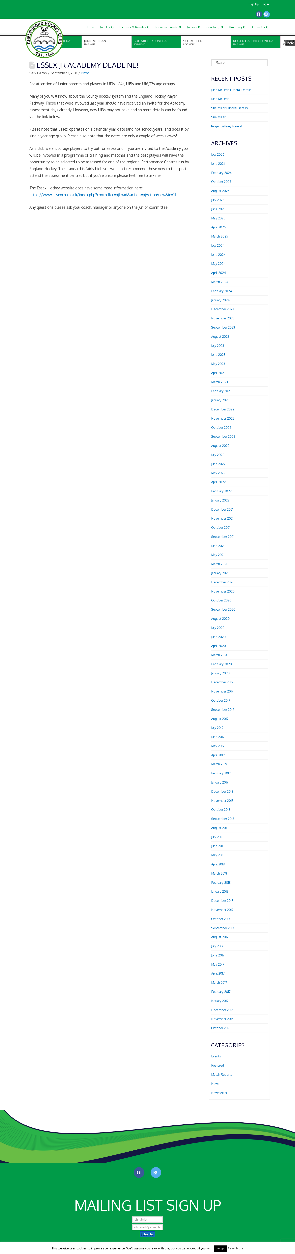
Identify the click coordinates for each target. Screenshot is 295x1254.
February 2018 (221, 882)
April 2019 (218, 755)
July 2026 (217, 154)
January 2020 (220, 673)
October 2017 (220, 919)
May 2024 (218, 264)
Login (265, 4)
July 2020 (217, 628)
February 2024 (221, 291)
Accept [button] (220, 1248)
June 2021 (217, 546)
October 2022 (221, 428)
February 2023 (221, 391)
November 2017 (222, 910)
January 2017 (219, 1001)
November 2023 (222, 318)
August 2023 (220, 336)
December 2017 (222, 901)
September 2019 (222, 710)
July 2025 (217, 200)
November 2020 (223, 591)
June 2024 (218, 255)
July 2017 (217, 946)
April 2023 (218, 373)
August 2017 (219, 937)
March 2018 (219, 873)
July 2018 (217, 837)
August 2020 (220, 619)
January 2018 (219, 891)
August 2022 (220, 446)
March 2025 (219, 236)
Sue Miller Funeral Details (229, 108)
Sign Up (254, 4)
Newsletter (219, 1093)
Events (216, 1056)
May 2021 (217, 555)
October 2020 (221, 600)
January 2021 (219, 573)
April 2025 (218, 227)
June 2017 (217, 955)
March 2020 (219, 655)
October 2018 (220, 810)
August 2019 (219, 719)
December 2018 (222, 791)
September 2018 (222, 819)
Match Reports (221, 1075)
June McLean (220, 99)
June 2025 (218, 209)
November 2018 (222, 801)
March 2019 (219, 764)
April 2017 (218, 973)
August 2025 (220, 191)
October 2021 (220, 528)
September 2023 (223, 327)
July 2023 (217, 346)
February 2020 (221, 664)
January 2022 (220, 500)
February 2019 (221, 773)
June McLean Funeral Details (231, 90)
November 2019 (222, 691)
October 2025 (221, 182)
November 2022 (222, 418)
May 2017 (217, 964)
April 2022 (218, 482)
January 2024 (220, 300)
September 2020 (223, 609)
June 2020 (218, 637)
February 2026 (221, 173)
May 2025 (218, 218)
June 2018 (217, 846)
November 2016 (222, 1019)
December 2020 (222, 582)
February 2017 (221, 992)
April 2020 (218, 646)
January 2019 (219, 782)
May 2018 (217, 855)
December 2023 (222, 309)
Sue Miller (218, 117)
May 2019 (217, 746)
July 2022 (217, 455)
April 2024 (218, 273)
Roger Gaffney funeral (226, 126)
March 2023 (219, 382)
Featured (217, 1065)
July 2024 (217, 245)
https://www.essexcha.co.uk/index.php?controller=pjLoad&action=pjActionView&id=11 (102, 194)
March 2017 (219, 982)
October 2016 (220, 1028)
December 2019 (222, 682)
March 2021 (219, 564)
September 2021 (222, 537)
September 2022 (223, 436)
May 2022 (218, 473)
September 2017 (222, 928)
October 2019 (220, 700)
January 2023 (220, 400)
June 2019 (217, 737)
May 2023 (218, 364)
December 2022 (222, 409)
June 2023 (218, 355)
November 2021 (222, 518)
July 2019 (217, 728)
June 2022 (218, 464)
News (85, 73)
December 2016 (222, 1010)
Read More (236, 1248)
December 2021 (222, 509)
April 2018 (218, 864)
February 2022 (221, 491)
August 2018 (219, 828)
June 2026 (218, 164)
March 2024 (219, 282)
